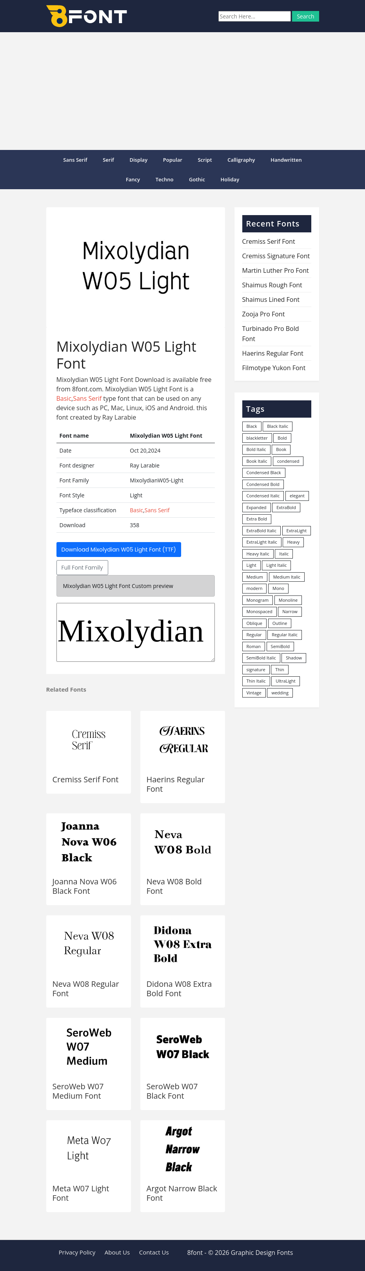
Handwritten (286, 159)
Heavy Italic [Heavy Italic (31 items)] (258, 554)
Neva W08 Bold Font (174, 886)
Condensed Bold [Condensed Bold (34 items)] (263, 484)
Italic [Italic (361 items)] (284, 554)
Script (205, 159)
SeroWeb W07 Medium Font (78, 1091)
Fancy (133, 179)
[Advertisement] (182, 91)
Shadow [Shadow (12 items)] (294, 658)
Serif (108, 159)
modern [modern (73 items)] (255, 588)
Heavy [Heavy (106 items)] (293, 542)
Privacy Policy (77, 1252)
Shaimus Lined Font (271, 299)
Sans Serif (75, 159)
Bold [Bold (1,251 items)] (282, 438)
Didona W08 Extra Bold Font (179, 989)
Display (138, 159)
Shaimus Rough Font (272, 285)
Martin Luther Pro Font (275, 270)
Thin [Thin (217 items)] (279, 669)
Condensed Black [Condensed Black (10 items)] (264, 472)
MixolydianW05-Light (135, 632)
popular (172, 159)
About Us (117, 1252)
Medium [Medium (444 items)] (255, 577)
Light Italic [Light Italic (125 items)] (276, 565)
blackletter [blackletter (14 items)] (257, 438)
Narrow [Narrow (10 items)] (290, 611)
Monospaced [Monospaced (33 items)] (259, 611)
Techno (165, 179)
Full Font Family (82, 568)
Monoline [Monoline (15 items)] (288, 600)
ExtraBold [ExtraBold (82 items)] (286, 507)
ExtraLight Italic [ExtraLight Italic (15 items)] (262, 542)
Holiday (230, 179)
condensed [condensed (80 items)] (288, 461)
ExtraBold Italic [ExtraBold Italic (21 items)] (261, 530)
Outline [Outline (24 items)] (279, 623)
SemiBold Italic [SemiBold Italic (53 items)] (261, 658)
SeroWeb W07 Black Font (172, 1091)
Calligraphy (241, 159)
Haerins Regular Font (176, 784)
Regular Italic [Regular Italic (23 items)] (285, 634)
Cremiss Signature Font (276, 256)
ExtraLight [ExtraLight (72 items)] (297, 530)
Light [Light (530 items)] (251, 565)
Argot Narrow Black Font (182, 1193)
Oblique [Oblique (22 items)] (255, 623)
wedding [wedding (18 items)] (280, 693)
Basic (64, 398)
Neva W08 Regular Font (86, 989)
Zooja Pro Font (263, 314)
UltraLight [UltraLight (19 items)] (285, 681)
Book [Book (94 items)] (281, 449)
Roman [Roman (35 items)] (254, 646)
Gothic (197, 179)
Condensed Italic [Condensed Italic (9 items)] (263, 496)
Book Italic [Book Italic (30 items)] (257, 461)
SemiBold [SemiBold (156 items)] (280, 646)
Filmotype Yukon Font (274, 367)
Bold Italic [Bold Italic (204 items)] (256, 449)
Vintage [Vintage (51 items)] (254, 693)
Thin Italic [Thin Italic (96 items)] (256, 681)
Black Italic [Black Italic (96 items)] (277, 426)
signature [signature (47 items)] (256, 669)
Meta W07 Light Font (81, 1193)
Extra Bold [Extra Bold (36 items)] (257, 519)
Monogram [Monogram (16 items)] (258, 600)
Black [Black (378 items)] (252, 426)
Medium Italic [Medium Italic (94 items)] (286, 577)
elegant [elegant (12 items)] (297, 496)
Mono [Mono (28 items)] (278, 588)
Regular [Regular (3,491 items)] (254, 634)
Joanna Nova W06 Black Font (85, 886)
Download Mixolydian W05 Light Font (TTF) (119, 549)
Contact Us (154, 1252)
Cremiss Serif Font (86, 779)
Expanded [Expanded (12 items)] (257, 507)
